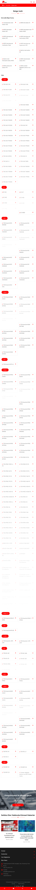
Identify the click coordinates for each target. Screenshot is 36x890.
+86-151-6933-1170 (7, 867)
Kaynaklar (8, 5)
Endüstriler (4, 854)
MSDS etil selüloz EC (24, 23)
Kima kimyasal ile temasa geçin (18, 796)
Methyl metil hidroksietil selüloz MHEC (8, 60)
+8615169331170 (7, 875)
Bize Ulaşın (18, 806)
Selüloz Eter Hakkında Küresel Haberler (18, 816)
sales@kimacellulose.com (9, 871)
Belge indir (14, 5)
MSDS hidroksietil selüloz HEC (7, 30)
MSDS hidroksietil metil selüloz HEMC (25, 31)
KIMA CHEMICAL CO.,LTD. (16, 882)
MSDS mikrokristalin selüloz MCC (24, 60)
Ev (4, 5)
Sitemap (13, 883)
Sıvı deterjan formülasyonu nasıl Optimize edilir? (9, 834)
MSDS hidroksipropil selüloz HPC (7, 38)
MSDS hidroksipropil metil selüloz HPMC (24, 38)
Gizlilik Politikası (21, 883)
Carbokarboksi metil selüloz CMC (7, 23)
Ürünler (3, 851)
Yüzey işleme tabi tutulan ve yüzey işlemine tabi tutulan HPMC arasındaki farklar (26, 835)
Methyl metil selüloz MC (24, 52)
